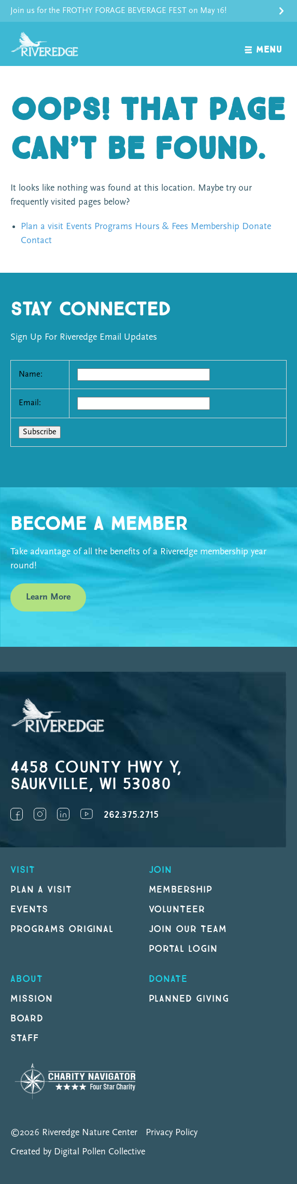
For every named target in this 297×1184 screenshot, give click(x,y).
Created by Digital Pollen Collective (77, 1152)
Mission (31, 999)
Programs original (62, 929)
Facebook (16, 814)
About (26, 979)
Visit (22, 870)
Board (27, 1019)
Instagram (40, 814)
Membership (215, 227)
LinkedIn (63, 814)
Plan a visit (42, 227)
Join (161, 870)
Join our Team (188, 929)
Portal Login (183, 949)
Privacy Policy (171, 1133)
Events (79, 227)
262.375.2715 (131, 815)
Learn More (48, 597)
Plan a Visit (41, 890)
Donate (256, 227)
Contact (36, 241)
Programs (113, 227)
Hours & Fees (161, 227)
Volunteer (177, 909)
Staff (24, 1038)
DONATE (168, 979)
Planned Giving (189, 999)
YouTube (86, 814)
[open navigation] (264, 44)
